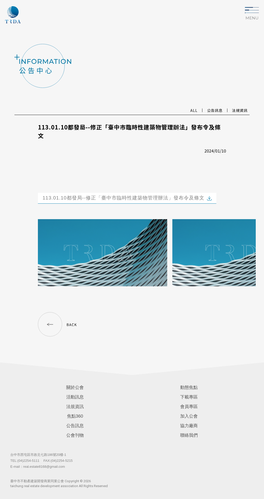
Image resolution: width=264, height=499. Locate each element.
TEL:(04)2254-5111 (24, 461)
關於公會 (75, 387)
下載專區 (189, 397)
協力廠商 (189, 425)
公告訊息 (75, 425)
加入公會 (189, 416)
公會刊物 (75, 435)
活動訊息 (75, 397)
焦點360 (75, 416)
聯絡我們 (189, 435)
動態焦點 (189, 387)
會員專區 (189, 406)
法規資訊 (75, 406)
